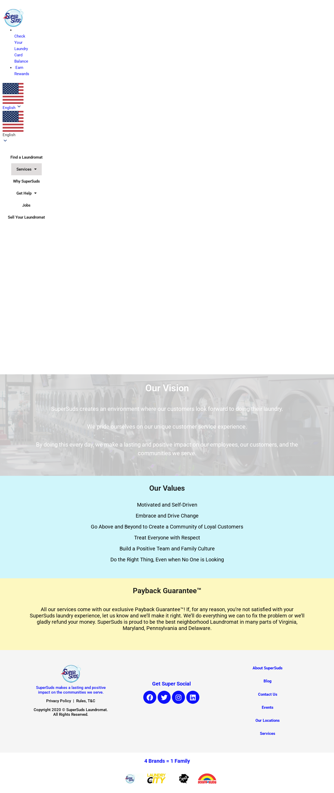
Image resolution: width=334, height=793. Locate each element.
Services (26, 169)
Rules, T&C (85, 701)
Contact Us (267, 694)
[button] (13, 124)
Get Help (26, 193)
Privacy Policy (58, 701)
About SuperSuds (268, 668)
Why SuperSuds (26, 181)
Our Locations (267, 720)
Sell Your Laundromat (26, 217)
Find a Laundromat (26, 157)
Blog (268, 681)
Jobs (26, 205)
